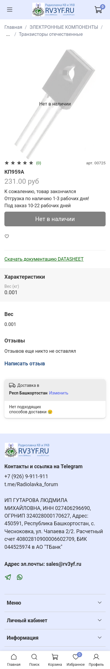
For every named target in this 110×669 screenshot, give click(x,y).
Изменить (58, 393)
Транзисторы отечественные (51, 34)
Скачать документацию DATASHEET (44, 259)
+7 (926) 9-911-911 (26, 476)
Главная (13, 27)
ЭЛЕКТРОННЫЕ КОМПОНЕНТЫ (63, 27)
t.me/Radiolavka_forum (31, 484)
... (8, 34)
